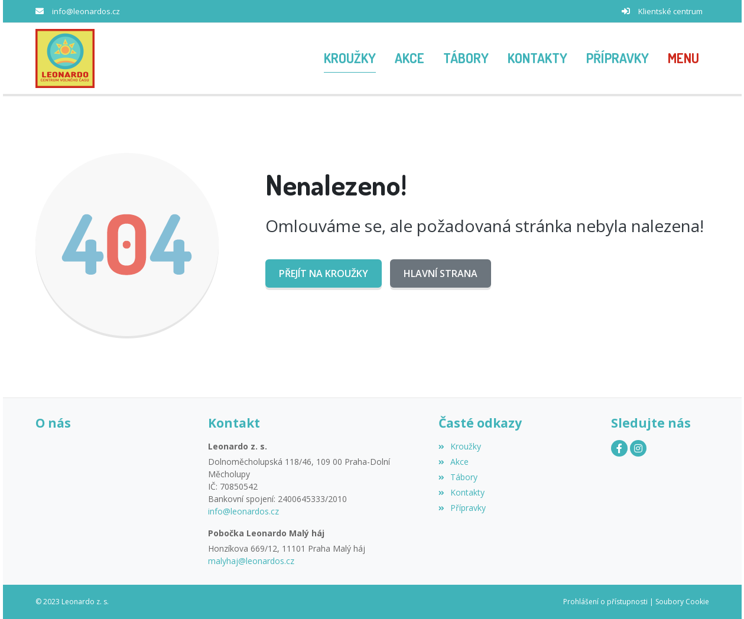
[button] (683, 58)
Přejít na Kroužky (323, 273)
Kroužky (459, 446)
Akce (453, 461)
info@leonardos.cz (86, 11)
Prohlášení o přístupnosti (605, 602)
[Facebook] (619, 448)
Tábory (457, 477)
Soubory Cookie (682, 602)
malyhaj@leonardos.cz (251, 560)
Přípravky (462, 507)
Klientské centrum (670, 11)
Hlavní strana (440, 273)
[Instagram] (638, 448)
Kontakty (461, 492)
